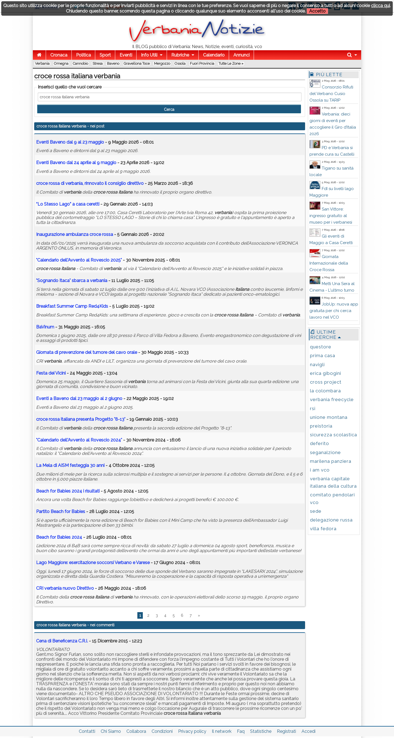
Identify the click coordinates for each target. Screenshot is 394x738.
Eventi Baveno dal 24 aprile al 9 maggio (76, 162)
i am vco (320, 470)
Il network (221, 731)
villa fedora (323, 528)
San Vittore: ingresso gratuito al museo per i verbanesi (330, 216)
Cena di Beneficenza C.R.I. (62, 641)
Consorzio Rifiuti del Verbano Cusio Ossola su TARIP (331, 94)
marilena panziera (330, 461)
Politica (83, 55)
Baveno (113, 63)
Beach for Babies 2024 (59, 537)
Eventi (126, 55)
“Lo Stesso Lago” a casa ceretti (67, 204)
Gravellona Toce (137, 63)
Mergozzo (162, 63)
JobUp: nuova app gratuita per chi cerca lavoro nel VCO (333, 311)
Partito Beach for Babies (60, 511)
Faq (241, 731)
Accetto (317, 11)
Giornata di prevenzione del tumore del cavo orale (86, 352)
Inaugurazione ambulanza (74, 234)
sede (315, 511)
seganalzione (325, 452)
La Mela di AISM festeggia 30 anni (70, 465)
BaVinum (45, 327)
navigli (317, 364)
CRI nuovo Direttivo (65, 588)
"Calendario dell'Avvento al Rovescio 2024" (79, 440)
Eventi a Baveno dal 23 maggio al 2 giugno (79, 398)
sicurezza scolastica (333, 434)
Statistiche (260, 731)
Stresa (97, 63)
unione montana (328, 417)
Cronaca (58, 55)
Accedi (308, 731)
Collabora (136, 731)
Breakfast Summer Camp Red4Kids (72, 306)
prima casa (322, 355)
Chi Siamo (111, 731)
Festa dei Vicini (51, 373)
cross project (325, 382)
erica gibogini (325, 373)
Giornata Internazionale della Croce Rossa (328, 263)
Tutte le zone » (231, 63)
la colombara (325, 390)
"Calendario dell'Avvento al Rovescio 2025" (79, 260)
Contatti (87, 731)
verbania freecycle (332, 399)
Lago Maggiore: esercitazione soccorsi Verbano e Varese (93, 562)
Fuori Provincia (202, 63)
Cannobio (80, 63)
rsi (312, 408)
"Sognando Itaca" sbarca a (71, 280)
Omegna (61, 63)
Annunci (241, 55)
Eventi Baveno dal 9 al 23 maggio (70, 142)
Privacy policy (192, 731)
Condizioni (162, 731)
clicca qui (380, 5)
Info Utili (149, 55)
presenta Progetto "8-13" (80, 419)
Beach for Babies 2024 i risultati (68, 491)
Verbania (42, 63)
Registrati (286, 731)
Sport (105, 55)
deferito (319, 443)
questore (320, 346)
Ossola (180, 63)
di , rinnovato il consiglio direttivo (90, 183)
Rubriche (180, 55)
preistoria (321, 426)
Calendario (214, 55)
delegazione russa (331, 520)
